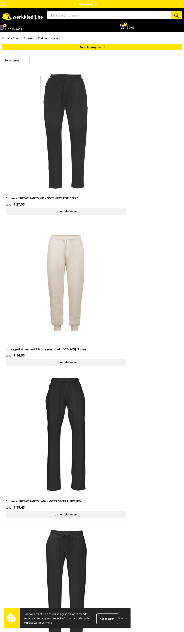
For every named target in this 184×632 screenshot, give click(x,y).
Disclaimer (100, 534)
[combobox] (109, 15)
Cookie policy (102, 492)
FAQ (96, 503)
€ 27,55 (15, 166)
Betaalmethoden (104, 540)
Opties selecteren (47, 173)
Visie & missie (10, 546)
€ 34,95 (105, 166)
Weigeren (122, 618)
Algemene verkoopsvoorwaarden (114, 497)
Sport (16, 38)
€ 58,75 (15, 395)
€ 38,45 (15, 280)
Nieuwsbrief (9, 540)
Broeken (29, 38)
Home (5, 38)
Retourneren (102, 546)
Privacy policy (102, 486)
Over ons (7, 534)
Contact (99, 480)
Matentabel (9, 551)
